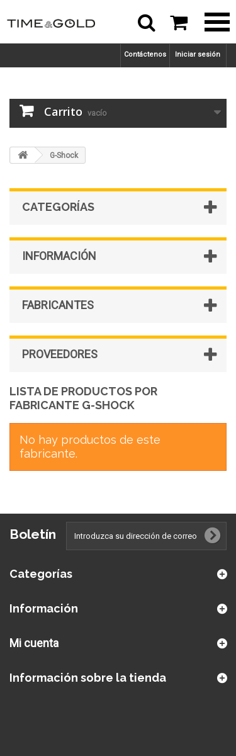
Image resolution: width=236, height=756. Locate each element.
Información (59, 255)
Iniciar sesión (197, 54)
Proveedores (60, 354)
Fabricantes (58, 305)
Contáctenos (145, 54)
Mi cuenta (34, 643)
